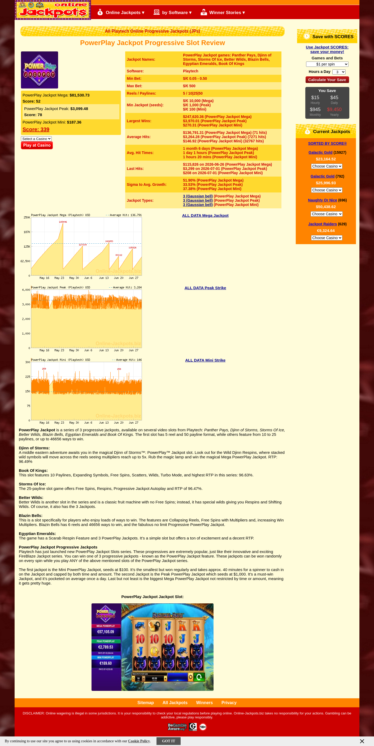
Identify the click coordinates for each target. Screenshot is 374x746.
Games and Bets (327, 58)
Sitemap (145, 702)
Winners (204, 702)
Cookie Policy (139, 741)
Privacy (229, 702)
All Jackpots (175, 702)
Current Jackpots (327, 131)
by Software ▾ (172, 12)
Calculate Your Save (327, 79)
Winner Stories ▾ (223, 12)
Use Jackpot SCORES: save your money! (327, 49)
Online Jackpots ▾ (120, 12)
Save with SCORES (328, 36)
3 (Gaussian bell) (198, 196)
